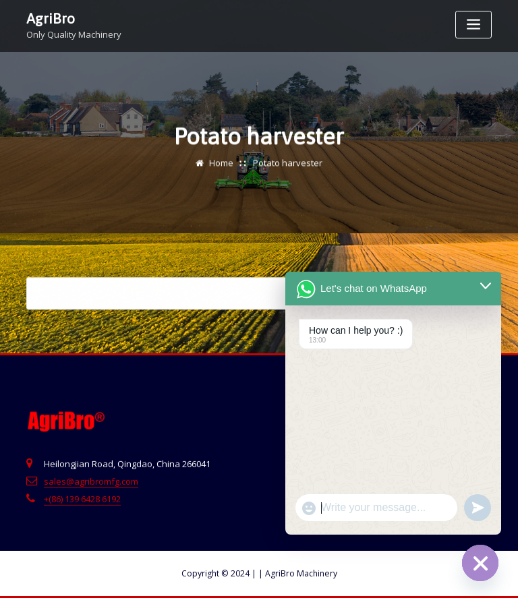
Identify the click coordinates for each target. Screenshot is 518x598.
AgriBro (50, 18)
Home (221, 164)
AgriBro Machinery (297, 573)
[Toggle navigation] (473, 24)
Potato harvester (287, 164)
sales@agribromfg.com (91, 485)
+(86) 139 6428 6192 (82, 503)
